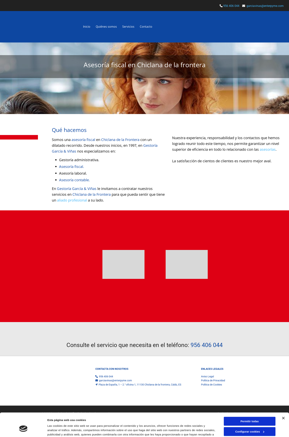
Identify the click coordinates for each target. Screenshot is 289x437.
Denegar (249, 383)
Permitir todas (250, 363)
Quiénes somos (106, 27)
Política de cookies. (122, 380)
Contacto (146, 27)
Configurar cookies (249, 373)
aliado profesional (72, 200)
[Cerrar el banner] (283, 360)
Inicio (86, 27)
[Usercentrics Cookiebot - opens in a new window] (23, 391)
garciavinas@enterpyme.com (265, 6)
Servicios (128, 27)
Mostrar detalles (57, 391)
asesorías (268, 149)
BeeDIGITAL (240, 413)
